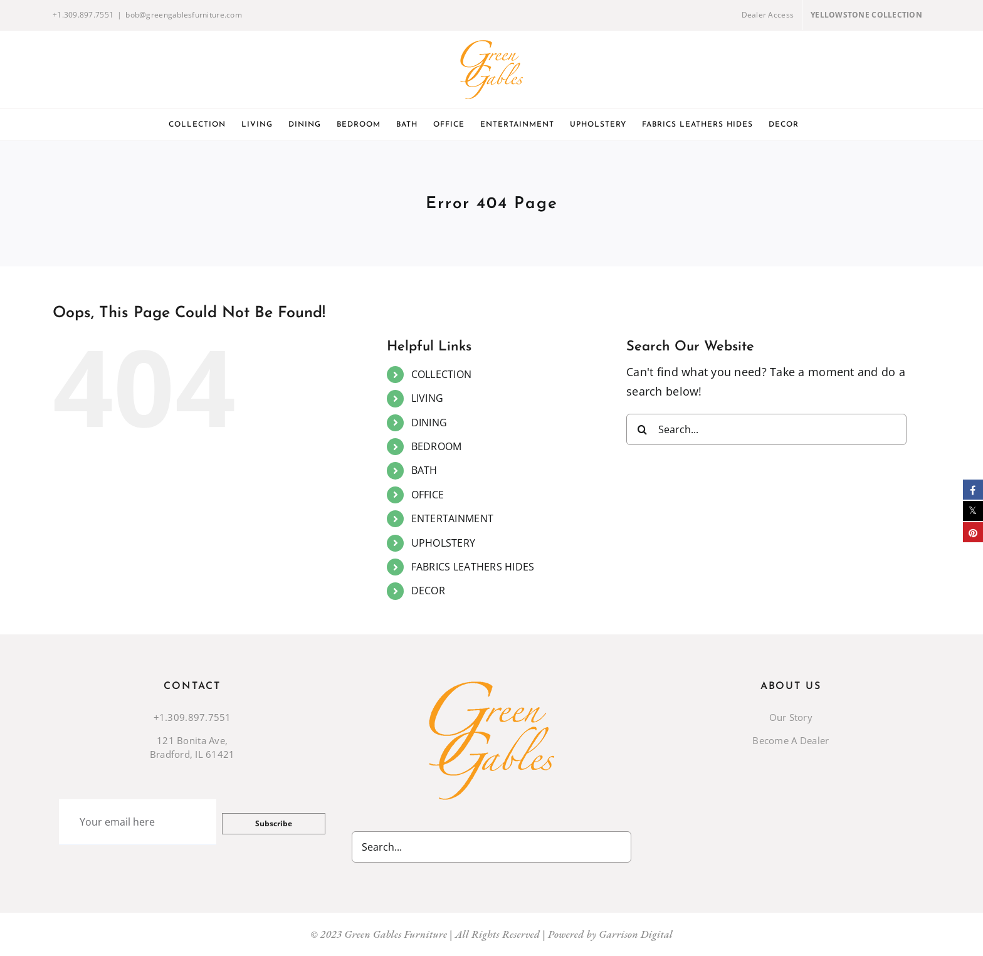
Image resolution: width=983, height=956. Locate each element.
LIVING (427, 398)
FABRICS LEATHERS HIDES (473, 567)
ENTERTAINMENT (452, 518)
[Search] (642, 429)
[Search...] (766, 429)
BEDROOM (436, 446)
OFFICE (427, 495)
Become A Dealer (790, 740)
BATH (424, 470)
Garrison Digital (636, 934)
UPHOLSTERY (443, 543)
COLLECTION (441, 374)
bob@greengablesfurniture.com (183, 14)
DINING (429, 422)
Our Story (790, 717)
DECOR (428, 590)
